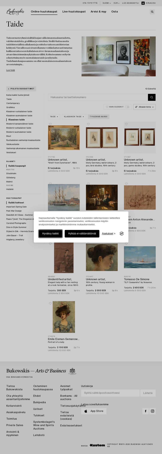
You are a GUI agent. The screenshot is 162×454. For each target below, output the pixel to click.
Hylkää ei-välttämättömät (82, 233)
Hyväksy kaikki (50, 233)
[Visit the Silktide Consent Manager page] (121, 233)
